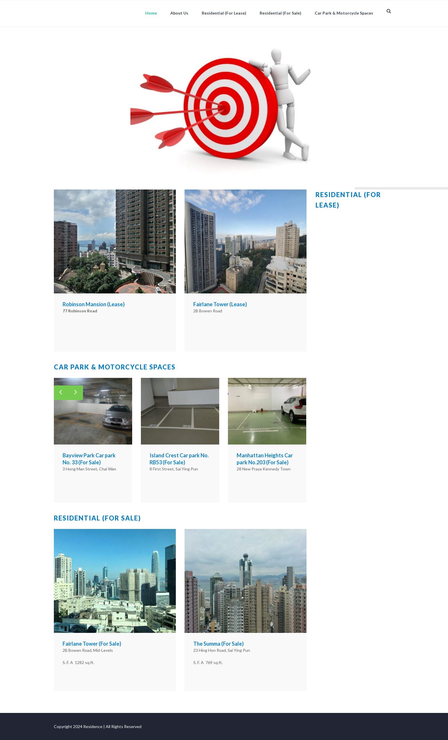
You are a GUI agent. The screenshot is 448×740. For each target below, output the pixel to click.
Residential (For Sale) (280, 12)
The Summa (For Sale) (218, 643)
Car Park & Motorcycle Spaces (344, 12)
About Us (179, 12)
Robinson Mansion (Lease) (94, 304)
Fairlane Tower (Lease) (220, 304)
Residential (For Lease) (224, 12)
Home (151, 12)
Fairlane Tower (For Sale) (92, 643)
